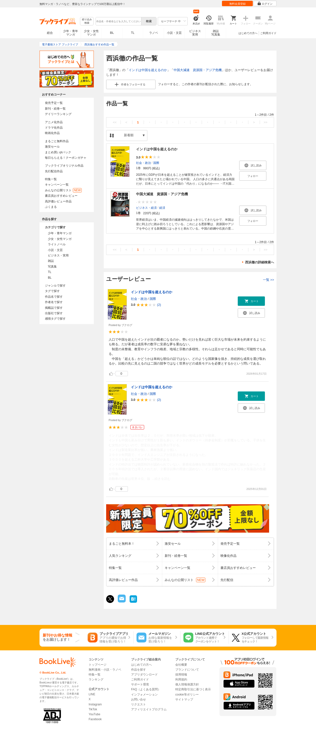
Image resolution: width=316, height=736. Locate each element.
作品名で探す (54, 296)
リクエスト (138, 704)
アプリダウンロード (144, 674)
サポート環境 (140, 684)
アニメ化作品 (54, 122)
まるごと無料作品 (57, 141)
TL (132, 33)
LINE (92, 694)
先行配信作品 (54, 171)
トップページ (97, 664)
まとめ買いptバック (58, 152)
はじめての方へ (247, 33)
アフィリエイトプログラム (149, 709)
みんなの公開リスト (63, 190)
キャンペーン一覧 (57, 184)
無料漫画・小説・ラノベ (105, 669)
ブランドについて (187, 669)
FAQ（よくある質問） (146, 689)
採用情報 (181, 674)
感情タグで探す (55, 318)
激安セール (52, 146)
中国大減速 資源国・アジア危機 (198, 70)
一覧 (268, 280)
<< (115, 122)
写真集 (52, 266)
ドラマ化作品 (54, 127)
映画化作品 (52, 133)
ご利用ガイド (268, 33)
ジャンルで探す (55, 285)
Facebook (95, 719)
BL (112, 33)
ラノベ (153, 33)
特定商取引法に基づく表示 (193, 689)
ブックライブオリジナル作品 (64, 165)
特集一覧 (51, 179)
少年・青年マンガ (70, 32)
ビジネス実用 (195, 32)
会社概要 (181, 664)
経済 (162, 207)
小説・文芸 (174, 33)
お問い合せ (138, 699)
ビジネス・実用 (58, 255)
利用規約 (181, 679)
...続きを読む (161, 479)
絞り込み (87, 21)
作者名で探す (54, 302)
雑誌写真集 (215, 32)
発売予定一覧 (54, 103)
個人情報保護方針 (187, 684)
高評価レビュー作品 (58, 201)
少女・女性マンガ (91, 32)
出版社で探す (54, 313)
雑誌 (51, 261)
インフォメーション (144, 694)
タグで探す (52, 291)
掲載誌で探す (54, 308)
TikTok (93, 709)
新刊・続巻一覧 (55, 108)
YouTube (94, 714)
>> (265, 122)
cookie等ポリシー (187, 694)
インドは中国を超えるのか (148, 70)
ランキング (96, 679)
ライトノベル (57, 244)
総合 (50, 33)
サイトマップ (184, 699)
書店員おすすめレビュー (61, 195)
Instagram (95, 704)
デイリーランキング (58, 114)
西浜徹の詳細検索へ (259, 262)
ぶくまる (51, 207)
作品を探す (138, 669)
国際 (156, 162)
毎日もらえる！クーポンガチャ (65, 157)
